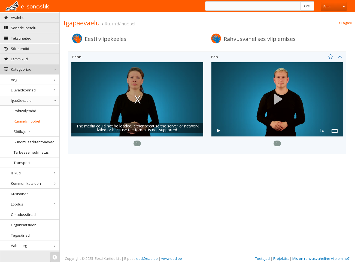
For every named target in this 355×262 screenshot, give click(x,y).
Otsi (307, 6)
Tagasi (345, 22)
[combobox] (334, 6)
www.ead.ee (171, 258)
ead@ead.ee (147, 258)
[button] (277, 99)
